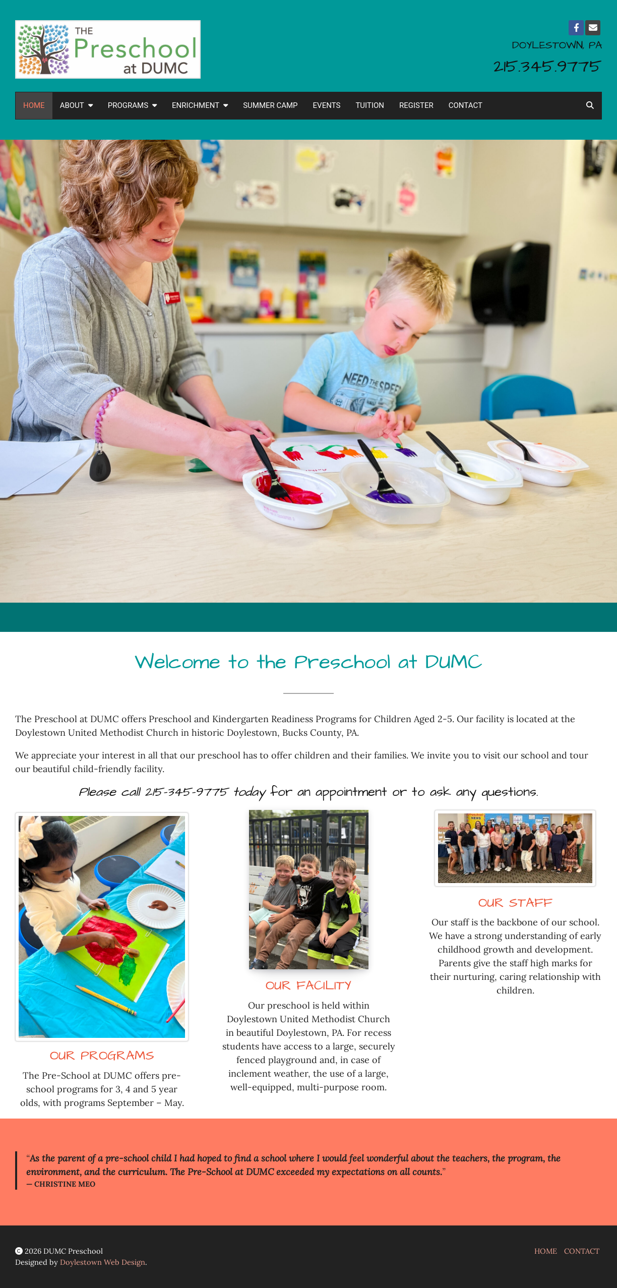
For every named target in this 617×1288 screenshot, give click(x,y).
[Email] (592, 27)
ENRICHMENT (200, 105)
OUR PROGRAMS (102, 1056)
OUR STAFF (515, 903)
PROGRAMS (132, 105)
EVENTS (327, 105)
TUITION (369, 105)
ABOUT (76, 105)
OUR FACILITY (308, 985)
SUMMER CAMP (270, 105)
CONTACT (465, 105)
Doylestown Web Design (102, 1262)
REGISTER (416, 105)
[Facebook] (576, 27)
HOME (34, 105)
